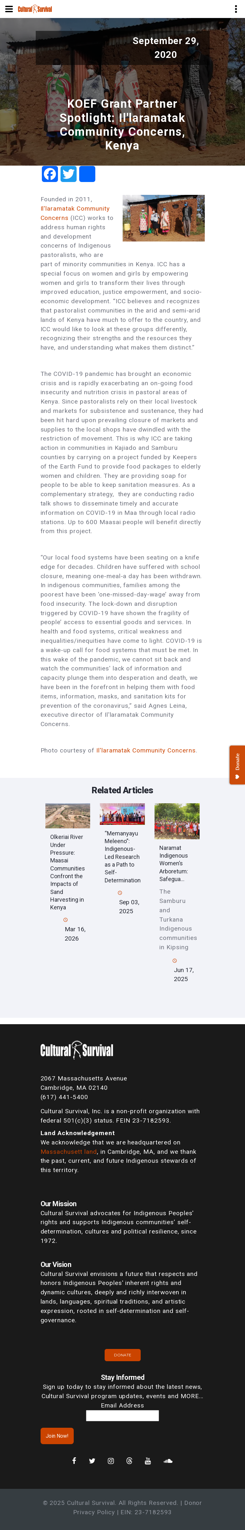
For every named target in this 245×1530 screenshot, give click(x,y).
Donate (122, 1354)
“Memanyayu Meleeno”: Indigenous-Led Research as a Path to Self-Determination (123, 857)
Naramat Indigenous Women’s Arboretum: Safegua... (173, 863)
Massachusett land (69, 1151)
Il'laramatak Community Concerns (146, 750)
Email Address (122, 1405)
